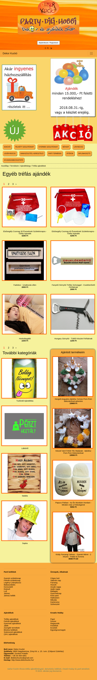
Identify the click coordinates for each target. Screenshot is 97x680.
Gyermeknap (55, 593)
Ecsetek (53, 628)
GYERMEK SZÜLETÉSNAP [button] (48, 147)
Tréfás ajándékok (39, 166)
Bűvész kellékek (11, 630)
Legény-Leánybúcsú (12, 582)
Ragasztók (55, 623)
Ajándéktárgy (25, 166)
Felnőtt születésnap (12, 580)
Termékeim (14, 166)
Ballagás (54, 591)
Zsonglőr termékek (12, 628)
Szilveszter (55, 604)
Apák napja (55, 589)
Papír (52, 619)
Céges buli (55, 578)
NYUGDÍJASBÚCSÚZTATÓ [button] (13, 160)
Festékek (54, 626)
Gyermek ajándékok (12, 623)
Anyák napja (55, 587)
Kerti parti (54, 595)
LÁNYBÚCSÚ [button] (78, 147)
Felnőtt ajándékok (11, 621)
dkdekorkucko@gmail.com (18, 658)
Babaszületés (9, 585)
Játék (6, 626)
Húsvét (53, 585)
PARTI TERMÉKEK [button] (54, 153)
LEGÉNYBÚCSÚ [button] (10, 153)
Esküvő (7, 589)
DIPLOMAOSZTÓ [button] (84, 153)
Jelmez (7, 593)
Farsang (53, 582)
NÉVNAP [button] (66, 147)
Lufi (5, 591)
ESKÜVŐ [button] (7, 147)
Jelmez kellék (9, 595)
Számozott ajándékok (13, 632)
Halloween (54, 598)
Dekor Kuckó (10, 53)
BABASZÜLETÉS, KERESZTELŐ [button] (32, 153)
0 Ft (48, 48)
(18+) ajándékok (11, 634)
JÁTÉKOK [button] (69, 153)
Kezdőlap (5, 166)
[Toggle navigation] (91, 53)
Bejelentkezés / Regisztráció (48, 43)
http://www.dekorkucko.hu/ (19, 660)
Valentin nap (55, 580)
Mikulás (53, 600)
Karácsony (55, 602)
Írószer (53, 621)
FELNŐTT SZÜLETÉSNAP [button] (24, 147)
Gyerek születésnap (12, 578)
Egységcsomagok (58, 630)
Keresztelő (8, 587)
